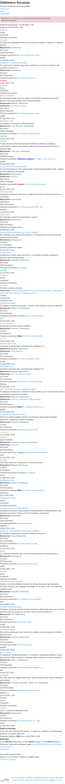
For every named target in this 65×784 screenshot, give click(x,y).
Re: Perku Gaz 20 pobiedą (32, 336)
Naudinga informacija (8, 498)
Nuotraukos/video (6, 121)
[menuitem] (2, 11)
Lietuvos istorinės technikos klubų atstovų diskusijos (19, 232)
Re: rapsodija (22, 268)
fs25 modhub (34, 780)
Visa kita (3, 571)
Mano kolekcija (5, 652)
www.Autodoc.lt (5, 747)
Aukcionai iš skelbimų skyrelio (24, 293)
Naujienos (3, 30)
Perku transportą (6, 323)
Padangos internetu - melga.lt (44, 778)
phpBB (9, 757)
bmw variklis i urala (24, 622)
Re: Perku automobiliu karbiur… (34, 490)
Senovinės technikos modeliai (11, 581)
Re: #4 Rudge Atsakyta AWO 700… (30, 207)
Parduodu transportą (7, 303)
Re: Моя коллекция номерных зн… (30, 667)
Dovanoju (3, 460)
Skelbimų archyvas (7, 480)
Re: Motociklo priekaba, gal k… (36, 184)
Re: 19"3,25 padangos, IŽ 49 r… (29, 359)
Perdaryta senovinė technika (10, 607)
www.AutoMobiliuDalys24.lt (42, 744)
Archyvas (14, 177)
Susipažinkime (5, 252)
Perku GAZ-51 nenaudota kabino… (30, 382)
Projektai (3, 141)
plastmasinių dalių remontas (27, 430)
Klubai (2, 551)
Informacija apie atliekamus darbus (13, 414)
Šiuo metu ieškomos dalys (21, 374)
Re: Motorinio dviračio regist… (28, 113)
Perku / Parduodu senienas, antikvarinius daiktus (18, 389)
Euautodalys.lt (57, 744)
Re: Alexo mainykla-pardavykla (35, 452)
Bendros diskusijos (7, 96)
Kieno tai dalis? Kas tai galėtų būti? (13, 166)
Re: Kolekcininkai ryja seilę (27, 543)
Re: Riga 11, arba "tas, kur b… (45, 159)
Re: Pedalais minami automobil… (29, 599)
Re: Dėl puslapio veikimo (26, 78)
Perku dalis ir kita (6, 366)
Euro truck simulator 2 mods (50, 780)
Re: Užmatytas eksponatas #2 (28, 134)
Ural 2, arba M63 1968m (35, 316)
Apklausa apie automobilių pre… (29, 690)
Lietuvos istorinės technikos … (28, 564)
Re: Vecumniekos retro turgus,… (29, 55)
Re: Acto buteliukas (24, 645)
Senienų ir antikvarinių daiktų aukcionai (25, 399)
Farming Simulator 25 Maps (21, 778)
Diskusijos (4, 85)
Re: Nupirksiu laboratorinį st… (33, 407)
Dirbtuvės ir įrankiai (18, 106)
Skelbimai (3, 275)
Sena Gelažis (5, 215)
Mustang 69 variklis (24, 523)
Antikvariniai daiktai (7, 629)
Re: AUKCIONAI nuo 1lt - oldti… (29, 721)
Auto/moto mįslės (6, 192)
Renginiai (3, 40)
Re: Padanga (30, 473)
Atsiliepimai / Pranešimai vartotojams (13, 63)
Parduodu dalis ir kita (8, 344)
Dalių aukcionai (37, 290)
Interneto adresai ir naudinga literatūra (14, 508)
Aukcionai (3, 285)
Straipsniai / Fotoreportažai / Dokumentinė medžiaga (19, 531)
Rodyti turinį (4, 9)
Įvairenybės (4, 675)
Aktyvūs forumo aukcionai (20, 290)
